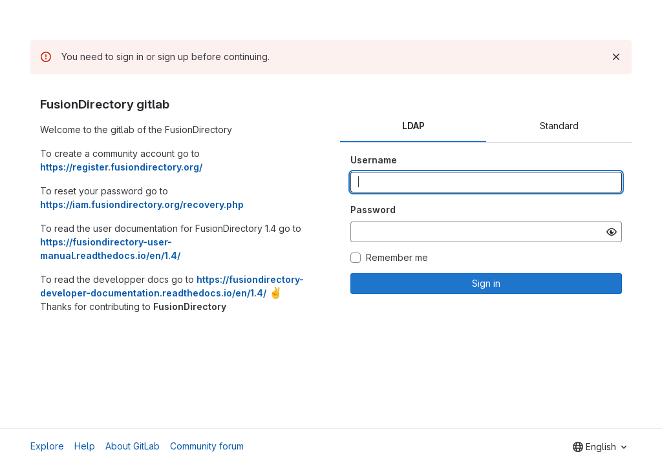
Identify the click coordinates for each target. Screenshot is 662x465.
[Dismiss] (616, 57)
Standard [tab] (559, 125)
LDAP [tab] (413, 125)
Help (84, 445)
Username (373, 159)
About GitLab (132, 445)
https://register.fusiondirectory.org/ (121, 166)
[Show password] (611, 232)
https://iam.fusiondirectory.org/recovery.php (142, 204)
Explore (47, 445)
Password (373, 209)
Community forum (207, 445)
